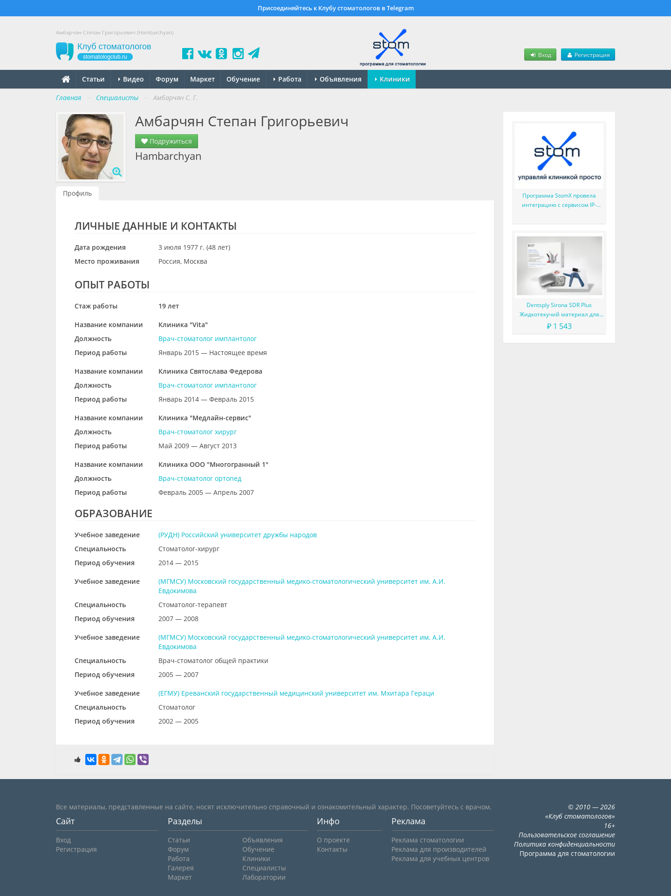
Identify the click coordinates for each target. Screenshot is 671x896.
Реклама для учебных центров (440, 858)
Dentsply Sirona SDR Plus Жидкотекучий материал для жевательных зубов (559, 310)
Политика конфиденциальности (564, 844)
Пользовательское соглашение (567, 834)
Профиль (77, 193)
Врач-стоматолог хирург (197, 431)
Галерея (181, 867)
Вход (540, 54)
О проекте (333, 839)
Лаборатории (264, 877)
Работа (287, 79)
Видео (131, 79)
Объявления (338, 79)
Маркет (202, 79)
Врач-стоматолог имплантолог (207, 338)
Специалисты (264, 867)
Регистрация (588, 54)
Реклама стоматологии (427, 839)
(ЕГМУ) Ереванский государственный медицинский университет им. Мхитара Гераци (296, 693)
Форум (167, 79)
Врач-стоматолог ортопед (199, 478)
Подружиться (166, 141)
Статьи (93, 79)
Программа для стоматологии (567, 853)
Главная (68, 97)
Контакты (332, 849)
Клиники (392, 79)
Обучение (243, 79)
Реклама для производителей (438, 849)
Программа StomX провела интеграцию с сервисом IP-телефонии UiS (559, 201)
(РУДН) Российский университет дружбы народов (237, 534)
